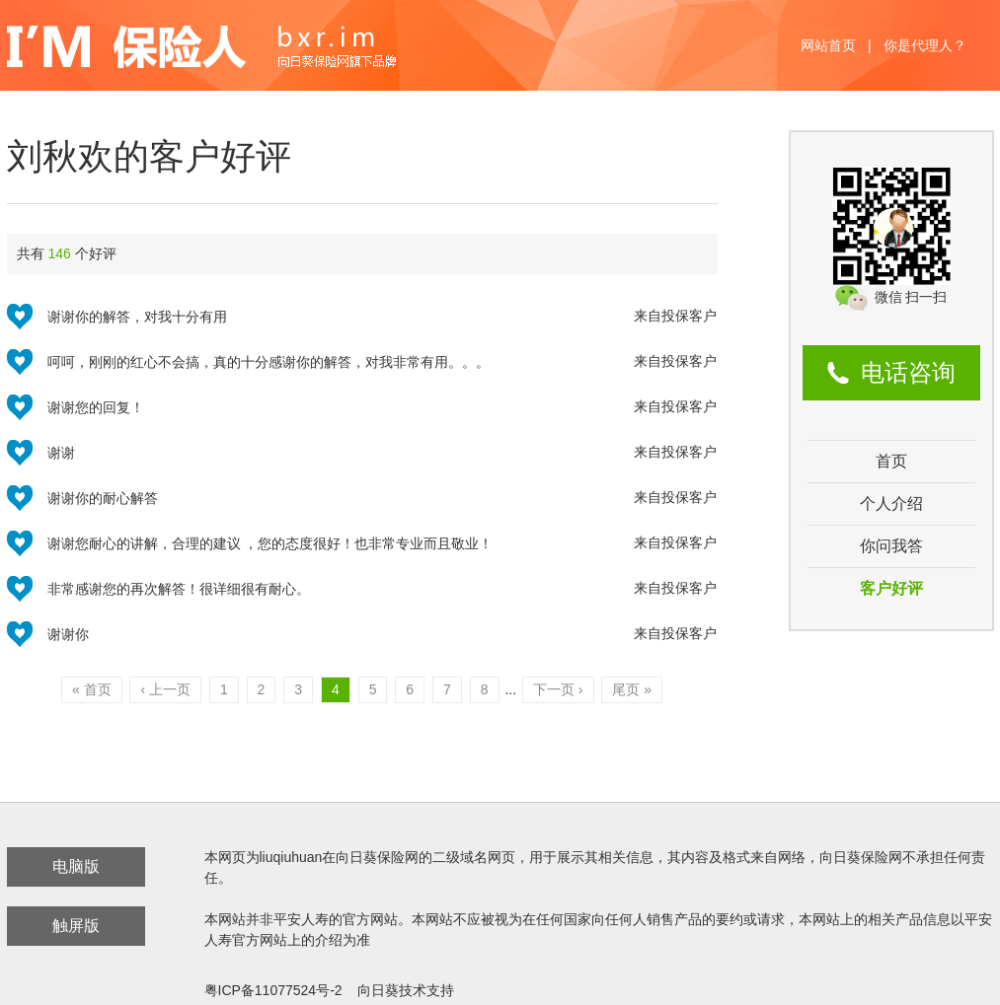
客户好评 (891, 588)
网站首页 (828, 45)
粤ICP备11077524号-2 (273, 990)
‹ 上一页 (165, 689)
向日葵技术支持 (405, 990)
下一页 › (558, 689)
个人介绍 (891, 503)
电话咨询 (908, 372)
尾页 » (632, 689)
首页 (891, 461)
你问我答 (891, 546)
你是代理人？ (925, 45)
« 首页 (92, 689)
